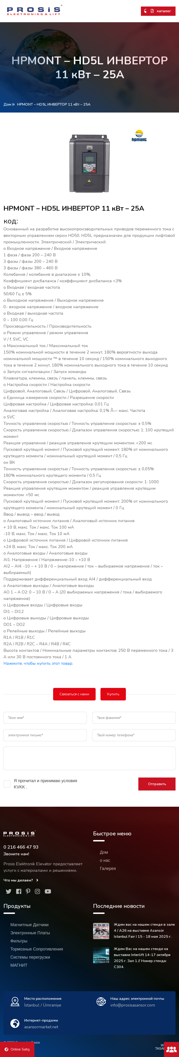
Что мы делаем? (20, 880)
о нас (105, 860)
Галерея (108, 868)
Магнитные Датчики (29, 924)
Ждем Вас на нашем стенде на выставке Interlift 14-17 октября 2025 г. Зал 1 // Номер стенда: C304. (142, 957)
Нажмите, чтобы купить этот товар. (38, 663)
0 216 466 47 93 (21, 847)
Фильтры (18, 941)
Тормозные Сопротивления (36, 949)
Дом (7, 104)
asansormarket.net (41, 1027)
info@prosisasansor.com (132, 1005)
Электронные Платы (30, 933)
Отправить (157, 784)
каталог (161, 11)
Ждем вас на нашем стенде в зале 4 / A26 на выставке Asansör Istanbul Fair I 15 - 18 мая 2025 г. (144, 930)
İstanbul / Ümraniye (42, 1005)
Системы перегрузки (30, 957)
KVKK (20, 787)
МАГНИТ (18, 965)
